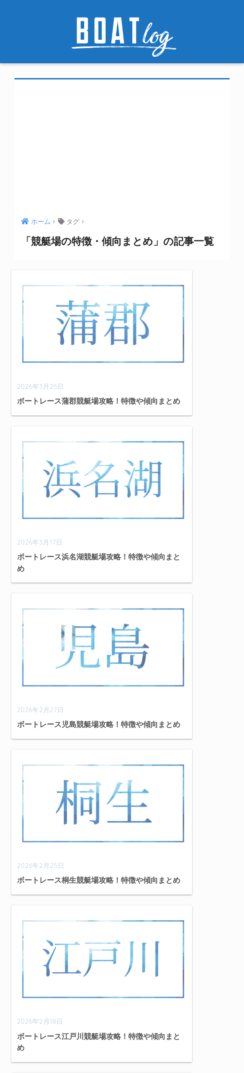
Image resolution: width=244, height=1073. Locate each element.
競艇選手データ (42, 940)
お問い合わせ (120, 1049)
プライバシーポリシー (180, 1049)
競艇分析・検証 (42, 922)
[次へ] (165, 668)
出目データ (34, 904)
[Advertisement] (122, 149)
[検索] (174, 845)
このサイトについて (63, 1049)
